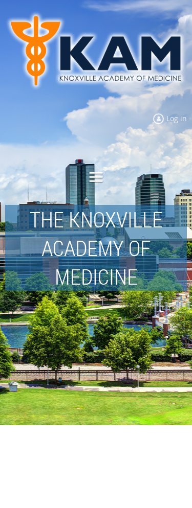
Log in (176, 118)
